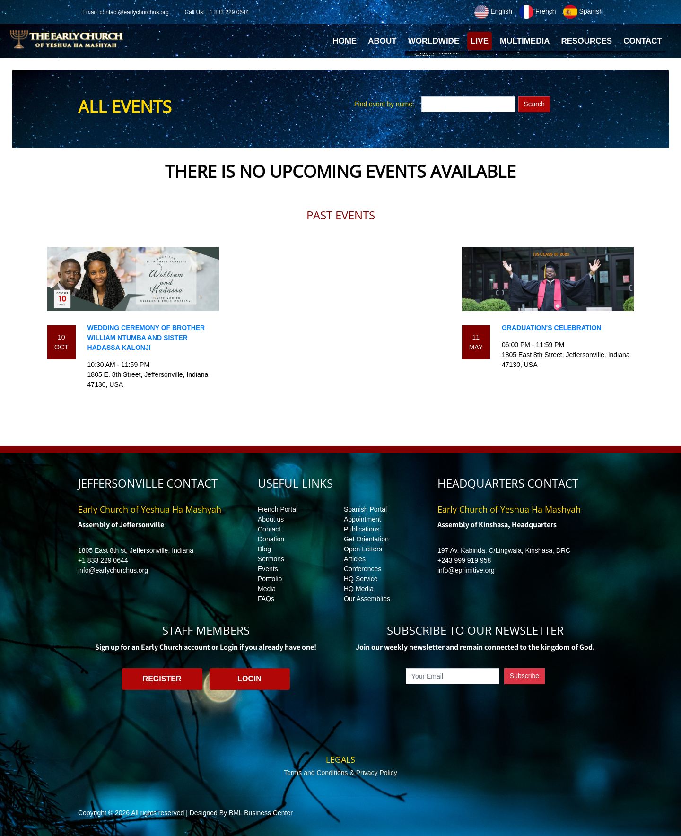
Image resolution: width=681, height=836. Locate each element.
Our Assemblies (367, 598)
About (382, 40)
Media (267, 588)
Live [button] (480, 40)
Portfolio (270, 579)
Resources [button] (586, 40)
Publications (362, 529)
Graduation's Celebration (551, 327)
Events (268, 569)
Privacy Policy (376, 772)
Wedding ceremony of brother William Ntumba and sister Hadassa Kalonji (146, 337)
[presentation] (475, 706)
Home (346, 43)
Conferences (362, 569)
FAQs (266, 598)
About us (271, 519)
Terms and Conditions (316, 772)
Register (162, 679)
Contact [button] (642, 40)
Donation (271, 539)
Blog (264, 549)
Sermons (271, 559)
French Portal (277, 509)
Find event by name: (384, 104)
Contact (269, 529)
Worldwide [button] (434, 40)
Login (249, 679)
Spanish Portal (365, 509)
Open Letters (363, 549)
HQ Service (361, 579)
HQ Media (359, 588)
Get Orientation (366, 539)
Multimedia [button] (525, 40)
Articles (355, 559)
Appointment (362, 519)
